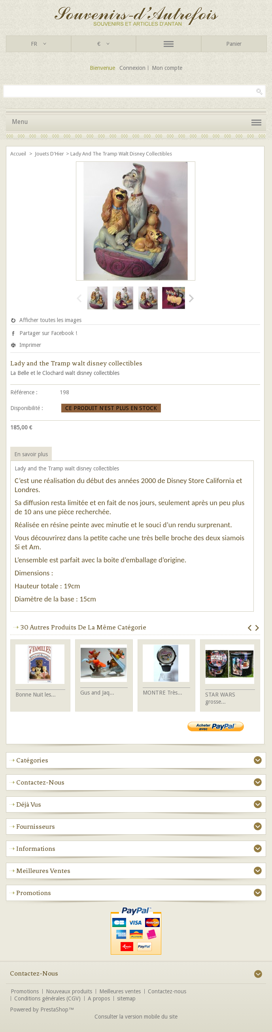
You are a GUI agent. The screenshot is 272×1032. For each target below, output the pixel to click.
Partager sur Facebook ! (48, 333)
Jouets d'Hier (49, 154)
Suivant (190, 298)
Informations (35, 848)
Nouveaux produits (69, 991)
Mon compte (167, 68)
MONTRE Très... (162, 692)
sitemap (126, 998)
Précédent (79, 298)
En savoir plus (31, 454)
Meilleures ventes (43, 871)
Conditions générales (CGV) (47, 998)
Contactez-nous (167, 991)
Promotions (33, 893)
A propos (99, 998)
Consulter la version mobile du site (136, 1016)
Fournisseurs (35, 826)
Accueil (18, 154)
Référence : (24, 392)
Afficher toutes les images (50, 320)
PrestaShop (54, 1009)
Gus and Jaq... (97, 692)
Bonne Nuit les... (35, 694)
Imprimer (30, 345)
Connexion (132, 68)
